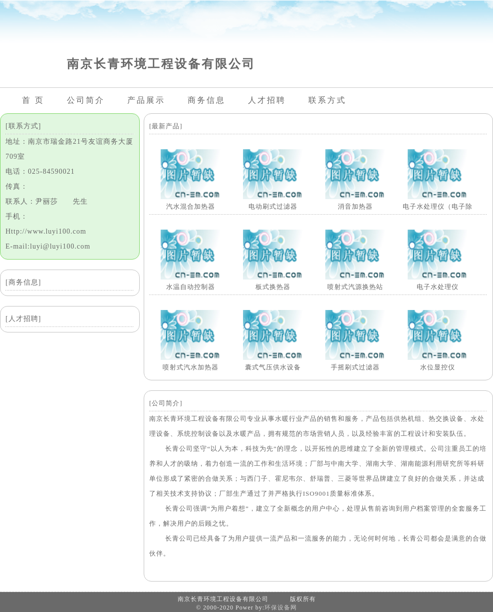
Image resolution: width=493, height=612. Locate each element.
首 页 (33, 100)
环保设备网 (280, 607)
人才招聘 (267, 100)
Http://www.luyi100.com (45, 231)
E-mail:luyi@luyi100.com (47, 246)
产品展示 (146, 100)
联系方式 (327, 100)
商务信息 (207, 100)
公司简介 (86, 100)
